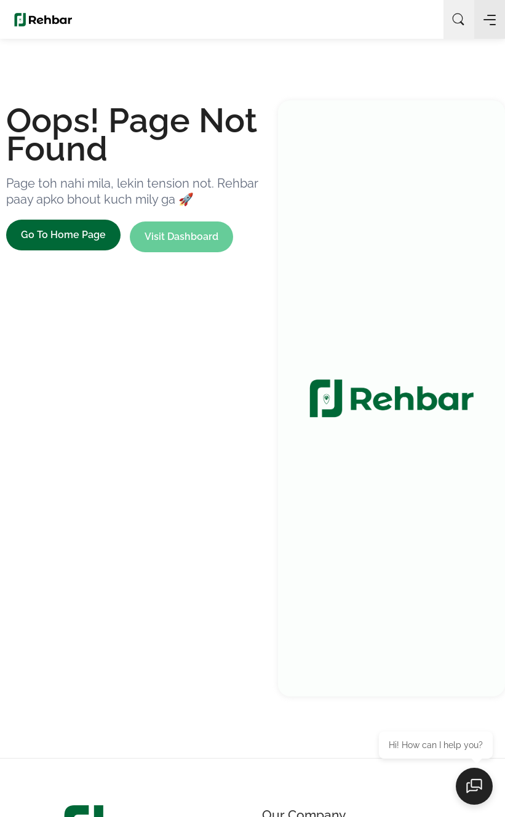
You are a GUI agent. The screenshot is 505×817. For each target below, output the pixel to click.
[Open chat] (474, 786)
